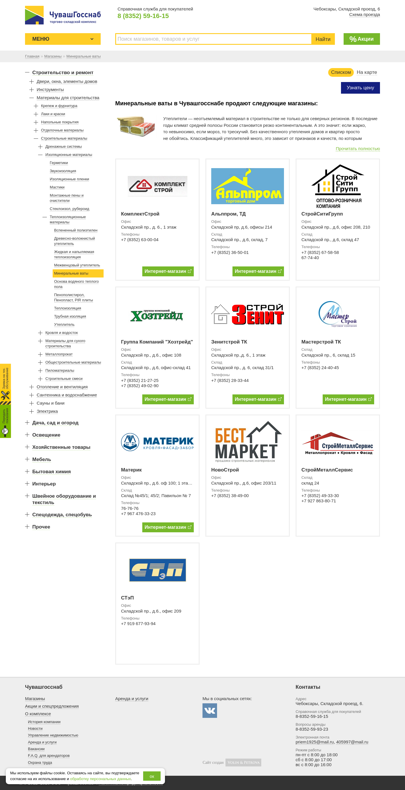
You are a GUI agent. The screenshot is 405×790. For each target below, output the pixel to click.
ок (152, 776)
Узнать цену (360, 87)
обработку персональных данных (100, 779)
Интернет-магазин (168, 271)
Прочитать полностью (358, 148)
